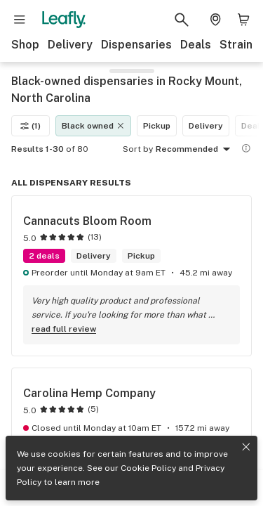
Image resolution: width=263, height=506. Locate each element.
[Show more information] (246, 148)
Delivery (70, 44)
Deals (195, 44)
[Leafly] (63, 19)
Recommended (195, 149)
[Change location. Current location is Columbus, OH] (215, 19)
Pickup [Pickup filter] (156, 126)
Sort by (138, 149)
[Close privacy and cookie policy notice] (246, 447)
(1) (30, 126)
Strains (239, 44)
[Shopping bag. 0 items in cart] (243, 19)
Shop (25, 44)
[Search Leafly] (181, 19)
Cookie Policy (148, 468)
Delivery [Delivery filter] (206, 126)
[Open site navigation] (19, 19)
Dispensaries (136, 44)
